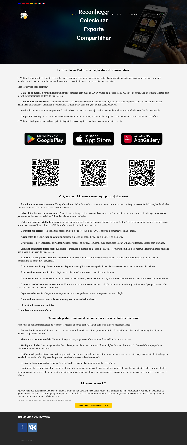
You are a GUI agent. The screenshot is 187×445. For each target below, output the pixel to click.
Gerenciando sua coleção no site (93, 405)
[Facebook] (22, 427)
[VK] (32, 427)
